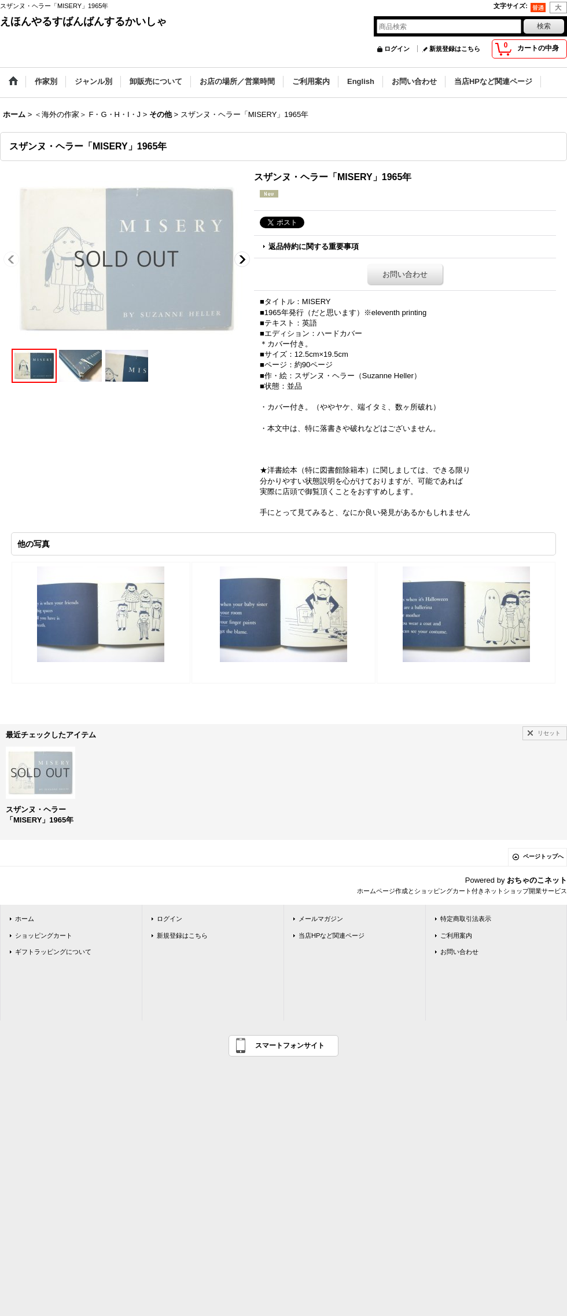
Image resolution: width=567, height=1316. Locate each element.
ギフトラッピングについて (53, 951)
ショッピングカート (43, 935)
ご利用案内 (456, 935)
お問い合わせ (405, 274)
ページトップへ (543, 856)
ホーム (24, 918)
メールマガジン (321, 918)
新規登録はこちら (454, 48)
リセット (549, 733)
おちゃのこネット (537, 880)
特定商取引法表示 (465, 918)
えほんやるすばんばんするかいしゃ (83, 21)
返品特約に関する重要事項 (313, 246)
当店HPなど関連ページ (332, 935)
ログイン (397, 48)
